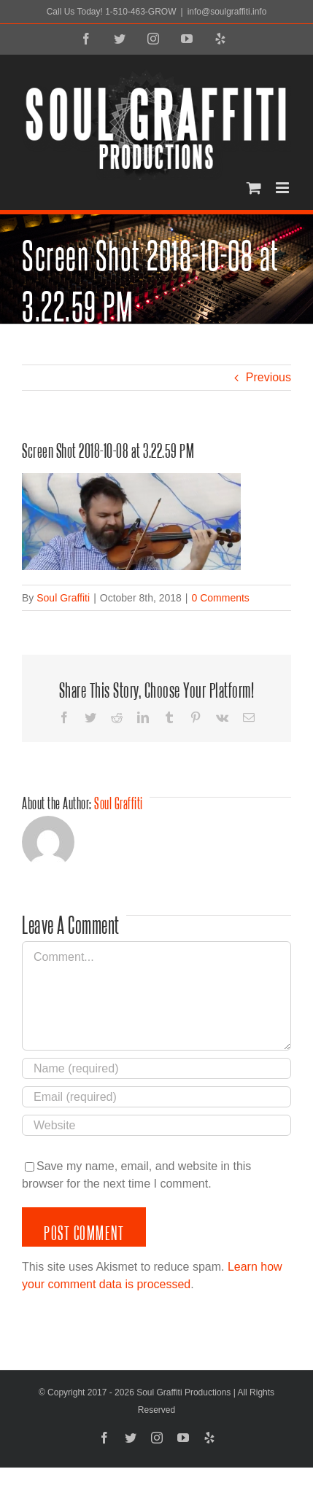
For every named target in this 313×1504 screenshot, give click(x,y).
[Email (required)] (156, 1096)
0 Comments (220, 598)
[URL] (156, 1125)
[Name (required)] (156, 1068)
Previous (268, 377)
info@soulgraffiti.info (227, 12)
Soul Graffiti (63, 598)
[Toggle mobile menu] (283, 187)
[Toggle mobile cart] (254, 187)
